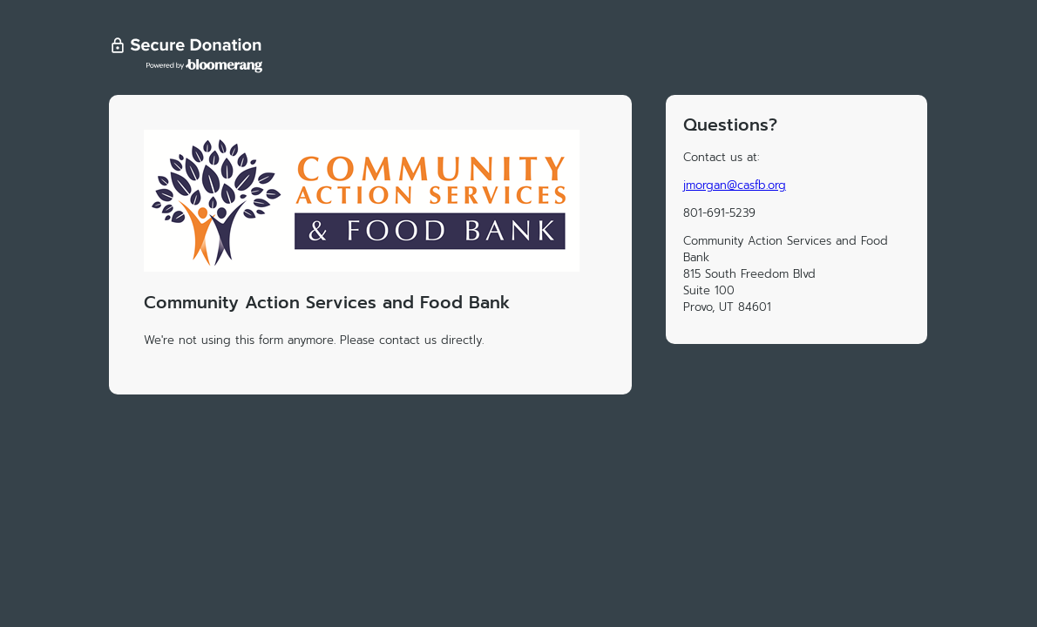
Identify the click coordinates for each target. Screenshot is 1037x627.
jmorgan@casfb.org (734, 185)
